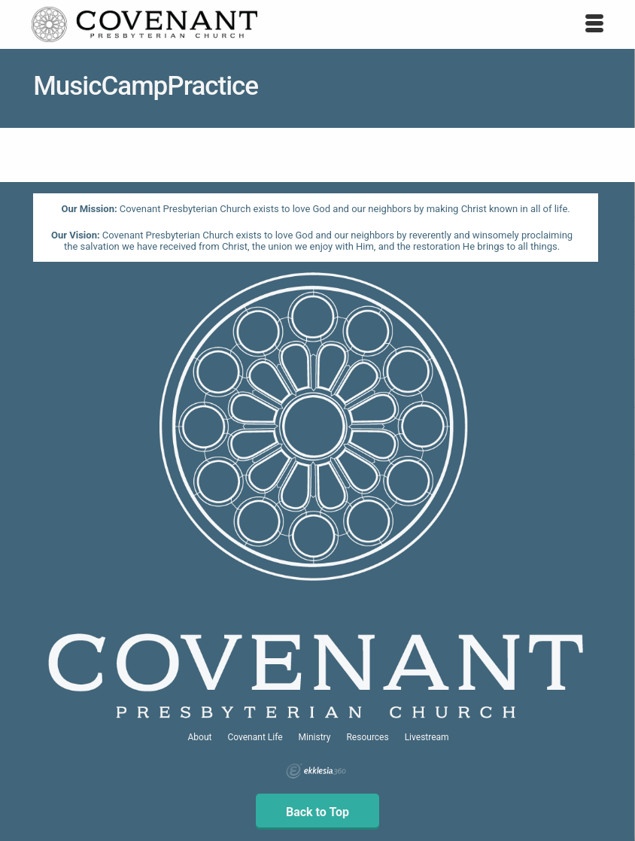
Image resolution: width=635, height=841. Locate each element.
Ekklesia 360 (316, 771)
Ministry (315, 737)
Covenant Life (254, 737)
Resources (367, 737)
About (200, 737)
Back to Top (317, 812)
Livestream (427, 737)
